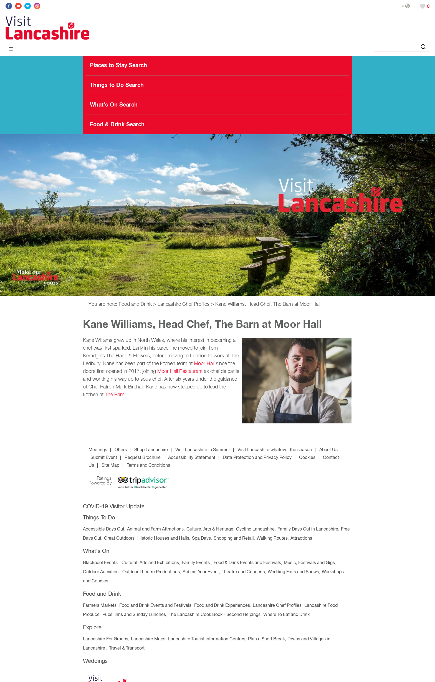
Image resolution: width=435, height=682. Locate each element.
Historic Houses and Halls (163, 538)
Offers (121, 450)
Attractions (301, 538)
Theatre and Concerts (243, 572)
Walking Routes (272, 538)
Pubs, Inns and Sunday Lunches (134, 615)
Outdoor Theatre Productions (151, 572)
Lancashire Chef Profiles (183, 304)
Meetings (97, 450)
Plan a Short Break (266, 639)
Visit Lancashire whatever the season (274, 450)
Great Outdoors (119, 538)
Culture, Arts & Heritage (209, 529)
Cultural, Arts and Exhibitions (150, 563)
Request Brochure (143, 458)
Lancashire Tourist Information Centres (206, 639)
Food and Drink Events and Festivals (155, 605)
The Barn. (115, 394)
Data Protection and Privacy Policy (257, 458)
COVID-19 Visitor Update (114, 507)
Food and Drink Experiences (222, 605)
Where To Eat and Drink (286, 615)
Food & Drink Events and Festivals (247, 563)
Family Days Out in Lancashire (307, 529)
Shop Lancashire (151, 450)
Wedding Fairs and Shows (293, 572)
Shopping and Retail (234, 538)
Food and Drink (135, 304)
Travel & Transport (127, 648)
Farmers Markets (100, 605)
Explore (92, 628)
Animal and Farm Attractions (155, 529)
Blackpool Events (101, 563)
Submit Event (103, 458)
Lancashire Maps (148, 639)
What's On (96, 551)
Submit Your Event (201, 572)
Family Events (196, 563)
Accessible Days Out (103, 529)
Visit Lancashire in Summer (202, 450)
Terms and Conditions (148, 465)
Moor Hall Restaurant (180, 371)
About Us (328, 450)
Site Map (110, 465)
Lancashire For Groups (105, 639)
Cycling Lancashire (255, 529)
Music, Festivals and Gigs (309, 563)
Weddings (95, 661)
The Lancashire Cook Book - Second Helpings (215, 615)
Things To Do (99, 518)
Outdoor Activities (101, 572)
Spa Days (201, 538)
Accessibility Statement (191, 458)
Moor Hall (205, 363)
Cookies (307, 458)
